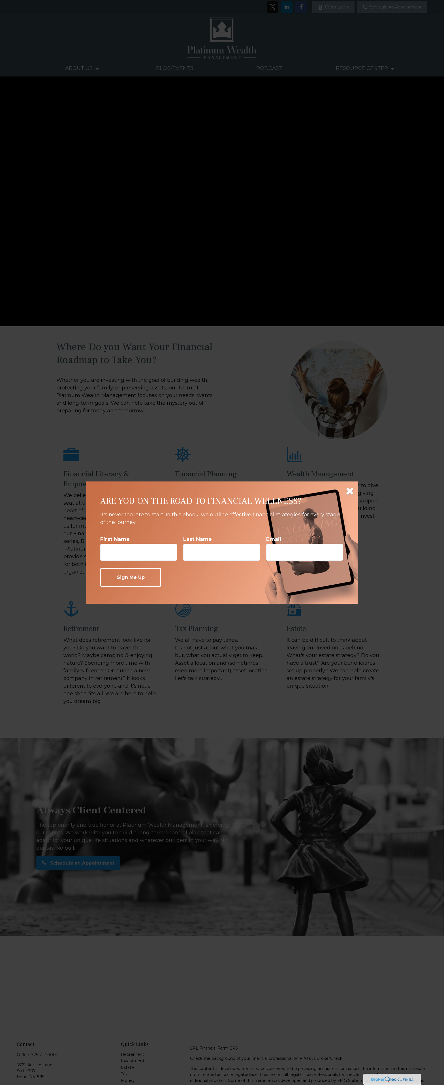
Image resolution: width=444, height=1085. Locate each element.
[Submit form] (130, 577)
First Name (115, 539)
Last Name (197, 539)
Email (273, 539)
